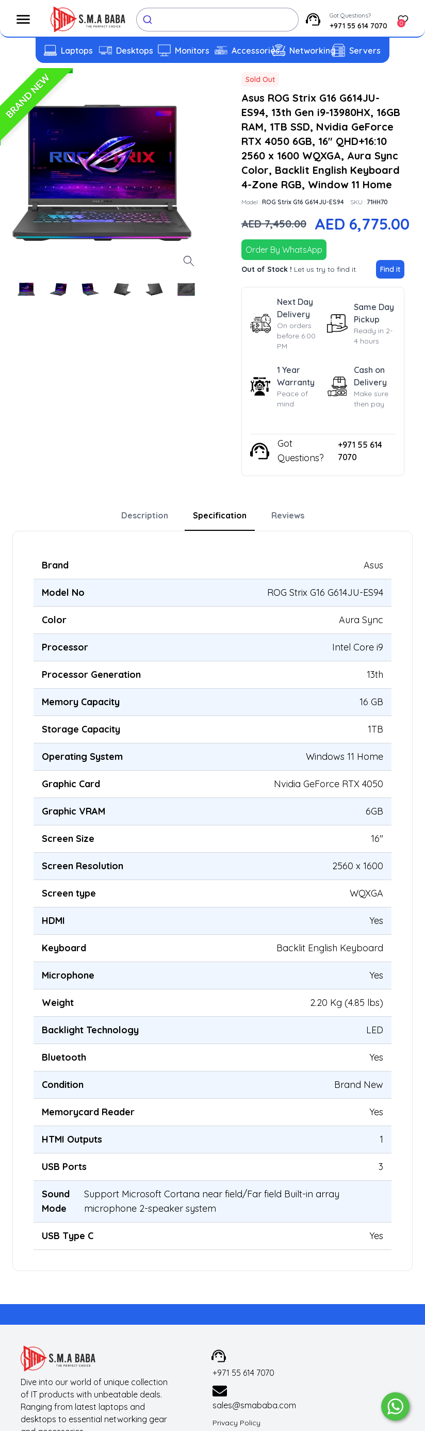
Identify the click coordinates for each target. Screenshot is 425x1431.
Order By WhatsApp (284, 250)
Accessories (256, 50)
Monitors (192, 50)
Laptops (77, 50)
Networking (312, 50)
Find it (390, 269)
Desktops (134, 50)
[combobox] (217, 19)
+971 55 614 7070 (358, 25)
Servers (365, 50)
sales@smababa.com (254, 1405)
